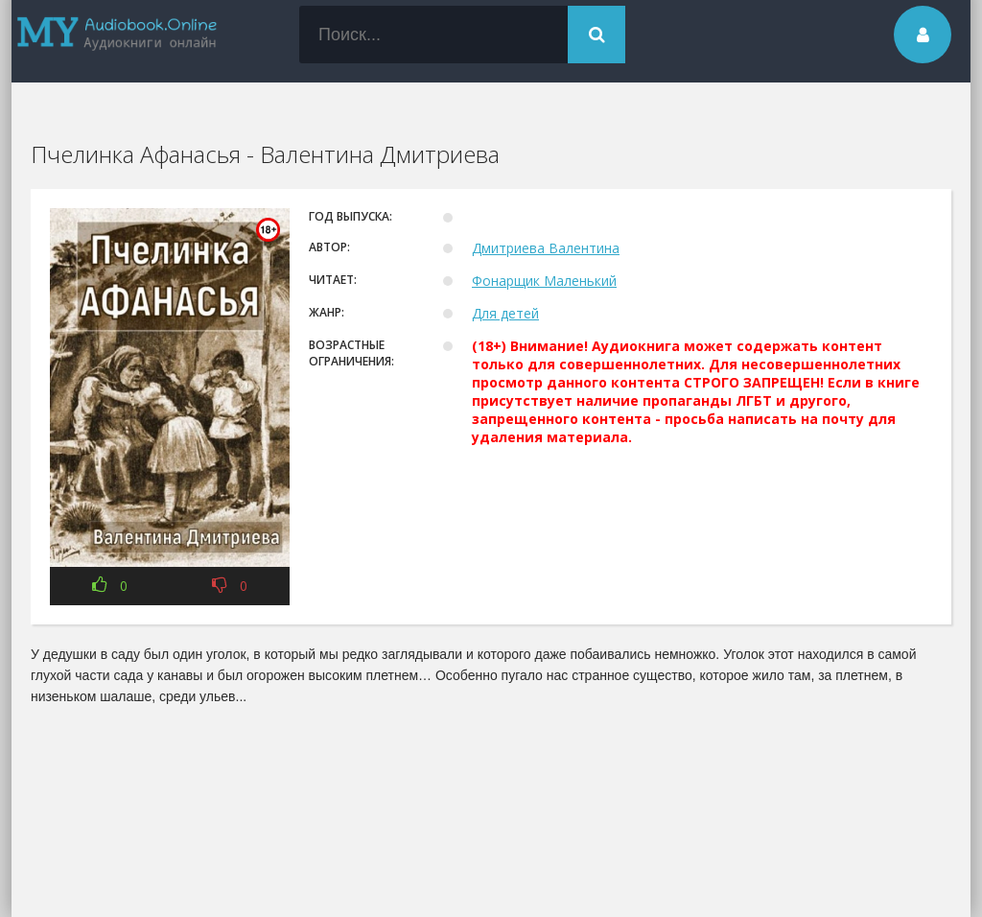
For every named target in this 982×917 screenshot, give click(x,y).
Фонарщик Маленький (544, 280)
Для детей (505, 313)
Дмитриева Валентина (546, 248)
